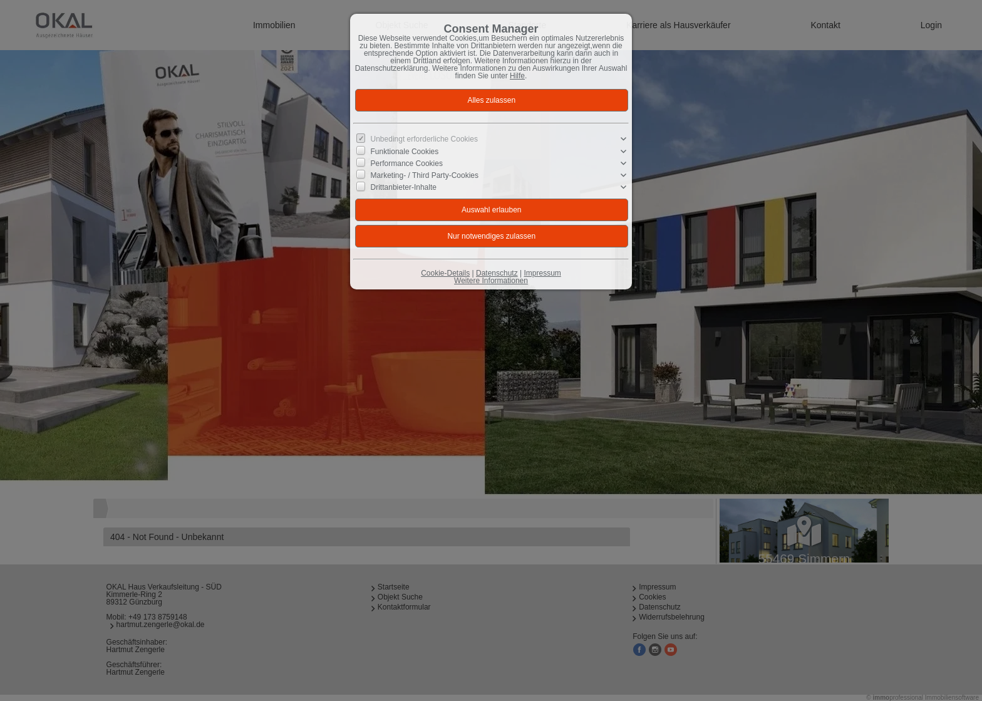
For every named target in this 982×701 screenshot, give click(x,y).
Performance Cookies (407, 163)
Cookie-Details (445, 273)
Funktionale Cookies (405, 151)
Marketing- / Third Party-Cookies (425, 175)
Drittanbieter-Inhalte (404, 187)
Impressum (542, 273)
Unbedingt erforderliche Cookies (424, 139)
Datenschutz (497, 273)
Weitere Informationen (491, 280)
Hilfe (517, 75)
